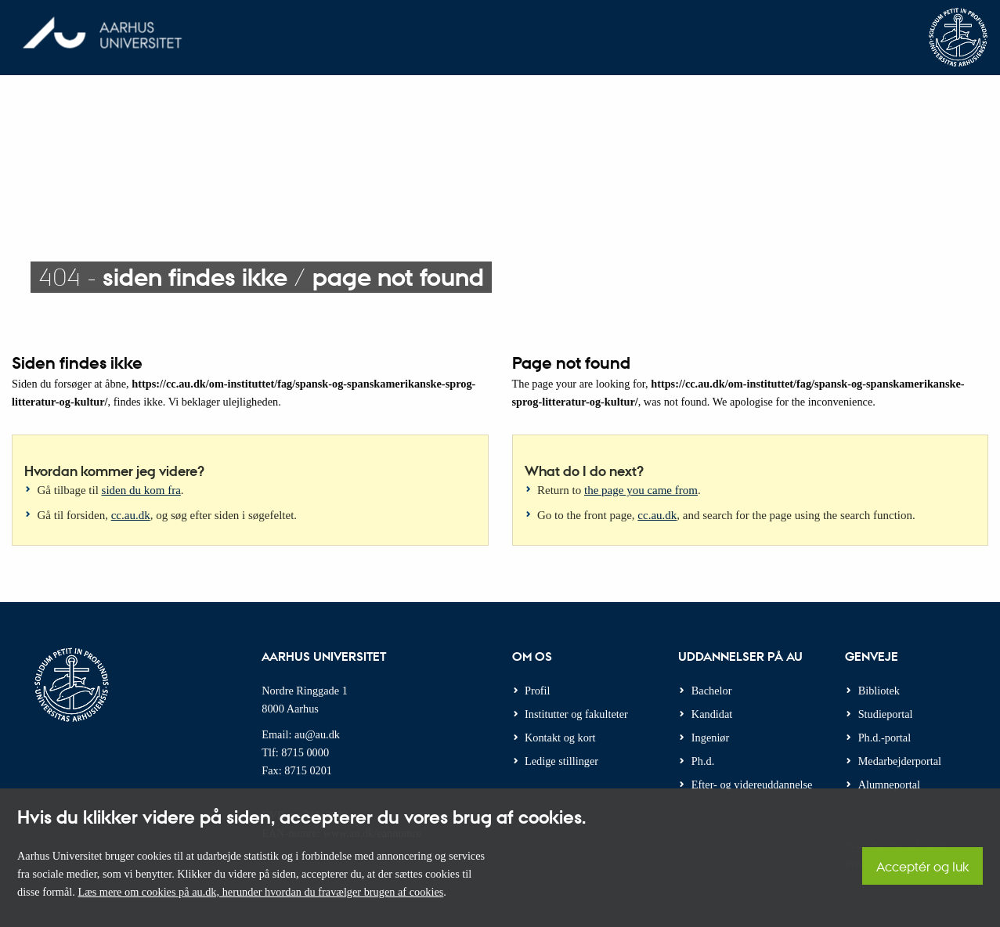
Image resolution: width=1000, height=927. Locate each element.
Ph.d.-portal (885, 737)
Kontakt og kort (560, 737)
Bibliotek (879, 690)
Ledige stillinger (561, 761)
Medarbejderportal (899, 761)
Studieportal (885, 714)
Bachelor (711, 690)
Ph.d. (702, 761)
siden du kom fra (141, 490)
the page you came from (641, 490)
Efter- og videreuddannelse (752, 784)
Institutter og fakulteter (576, 714)
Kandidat (711, 714)
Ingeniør (710, 737)
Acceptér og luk (922, 866)
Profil (538, 690)
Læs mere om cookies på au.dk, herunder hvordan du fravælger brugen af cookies (260, 892)
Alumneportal (889, 784)
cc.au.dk (130, 515)
